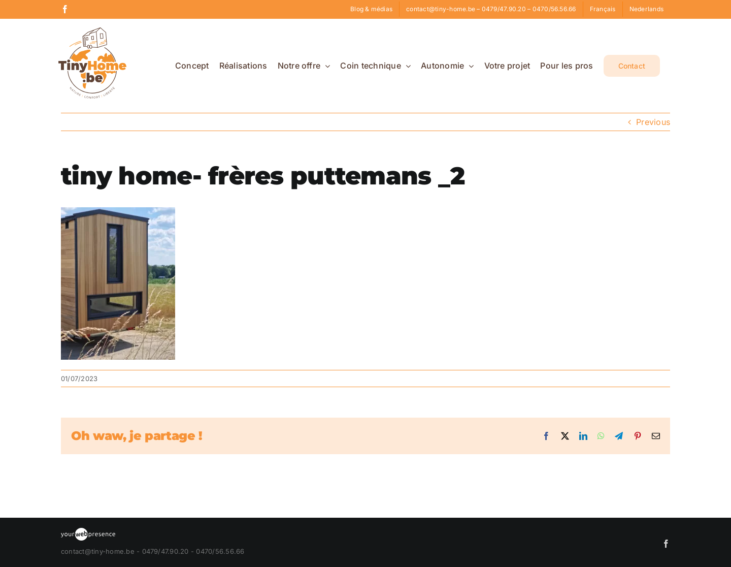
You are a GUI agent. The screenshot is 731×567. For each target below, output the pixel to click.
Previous (653, 122)
